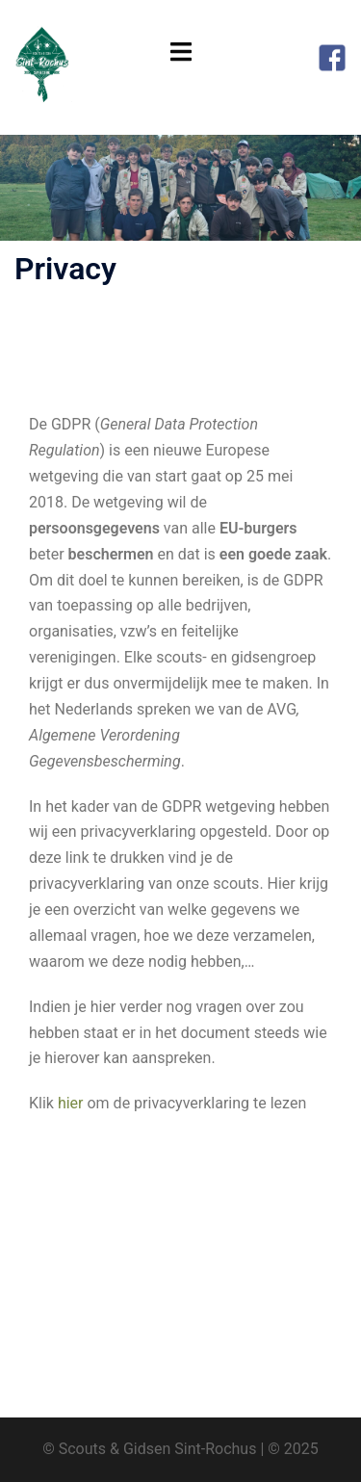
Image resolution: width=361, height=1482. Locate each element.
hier (71, 1103)
